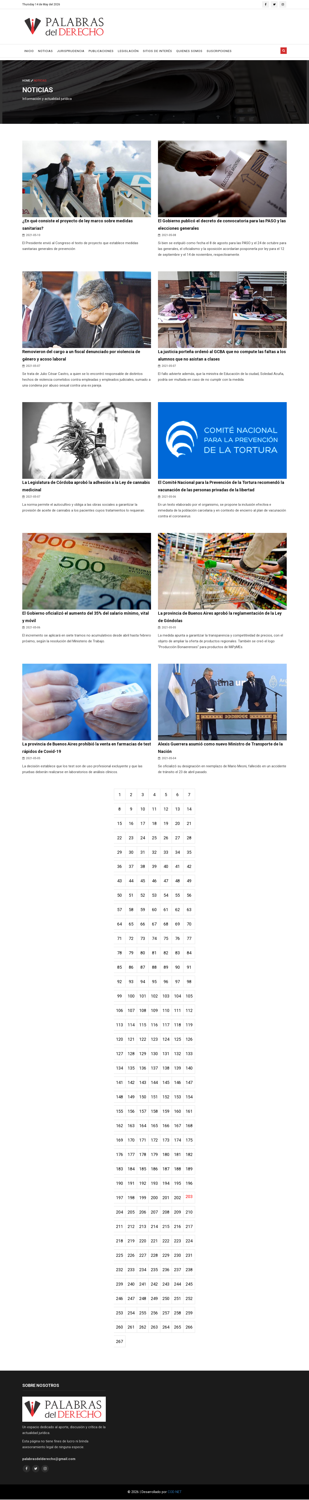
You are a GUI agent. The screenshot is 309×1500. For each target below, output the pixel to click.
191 (131, 1183)
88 (154, 967)
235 (154, 1269)
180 (166, 1154)
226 (131, 1255)
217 (189, 1226)
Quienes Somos (189, 51)
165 (154, 1125)
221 (154, 1241)
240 (131, 1284)
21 (189, 823)
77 (189, 938)
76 (177, 938)
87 (143, 967)
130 (154, 1053)
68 (166, 924)
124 (166, 1039)
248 (142, 1298)
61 (166, 909)
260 (119, 1327)
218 (119, 1241)
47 (166, 881)
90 (177, 967)
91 (189, 967)
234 (142, 1269)
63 (189, 909)
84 (189, 953)
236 (166, 1269)
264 (166, 1327)
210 (189, 1212)
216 (177, 1226)
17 (143, 823)
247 (131, 1298)
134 (119, 1068)
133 (189, 1053)
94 (143, 981)
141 (119, 1082)
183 (119, 1169)
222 (166, 1241)
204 (119, 1212)
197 (119, 1197)
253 (119, 1313)
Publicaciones (101, 51)
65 (131, 924)
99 (119, 996)
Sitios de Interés (157, 51)
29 (119, 852)
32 (154, 852)
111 (177, 1010)
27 (177, 837)
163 (131, 1125)
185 (142, 1169)
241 (142, 1284)
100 (131, 996)
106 (119, 1010)
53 (154, 895)
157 (142, 1111)
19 (166, 823)
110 (166, 1010)
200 (154, 1197)
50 (119, 895)
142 (131, 1082)
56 (189, 895)
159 (166, 1111)
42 (189, 866)
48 (177, 881)
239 (119, 1284)
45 (143, 881)
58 (131, 909)
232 (119, 1269)
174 (177, 1140)
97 (177, 981)
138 (166, 1068)
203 (189, 1196)
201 (166, 1197)
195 (177, 1183)
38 (143, 866)
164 (142, 1125)
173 (166, 1140)
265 (177, 1327)
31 (143, 852)
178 (142, 1154)
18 (154, 823)
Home (28, 80)
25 (154, 837)
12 (166, 809)
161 (189, 1111)
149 (131, 1097)
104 (177, 996)
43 (119, 881)
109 (154, 1010)
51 (131, 895)
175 (189, 1140)
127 (119, 1053)
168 (189, 1125)
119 (189, 1025)
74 (154, 938)
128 (131, 1053)
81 (154, 953)
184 (131, 1169)
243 (166, 1284)
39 (154, 866)
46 (154, 881)
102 (154, 996)
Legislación (128, 51)
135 (131, 1068)
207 (154, 1212)
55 (177, 895)
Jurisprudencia (70, 51)
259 (189, 1313)
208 (166, 1212)
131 (166, 1053)
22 (119, 837)
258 (177, 1313)
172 (154, 1140)
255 (142, 1313)
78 (119, 953)
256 (154, 1313)
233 (131, 1269)
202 (177, 1197)
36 (119, 866)
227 (142, 1255)
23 (131, 837)
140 (189, 1068)
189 (189, 1169)
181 (177, 1154)
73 (143, 938)
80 (143, 953)
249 (154, 1298)
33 (166, 852)
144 (154, 1082)
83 (177, 953)
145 (166, 1082)
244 (177, 1284)
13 (177, 809)
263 (154, 1327)
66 (143, 924)
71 (119, 938)
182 (189, 1154)
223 (177, 1241)
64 (119, 924)
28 (189, 837)
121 (131, 1039)
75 (166, 938)
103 (166, 996)
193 (154, 1183)
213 (142, 1226)
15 (119, 823)
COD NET (175, 1492)
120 (119, 1039)
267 (119, 1341)
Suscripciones (219, 51)
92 (119, 981)
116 (154, 1025)
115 (142, 1025)
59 (143, 909)
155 (119, 1111)
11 (154, 809)
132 (177, 1053)
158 (154, 1111)
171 (142, 1140)
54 (166, 895)
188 (177, 1169)
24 (143, 837)
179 (154, 1154)
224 (189, 1241)
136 (142, 1068)
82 (166, 953)
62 (177, 909)
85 (119, 967)
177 (131, 1154)
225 (119, 1255)
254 (131, 1313)
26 (166, 837)
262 (142, 1327)
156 (131, 1111)
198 (131, 1197)
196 (189, 1183)
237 (177, 1269)
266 (189, 1327)
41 (177, 866)
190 (119, 1183)
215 (166, 1226)
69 (177, 924)
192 (142, 1183)
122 (142, 1039)
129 (142, 1053)
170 (131, 1140)
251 (177, 1298)
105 (189, 996)
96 (166, 981)
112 (189, 1010)
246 (119, 1298)
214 (154, 1226)
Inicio (29, 51)
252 (189, 1298)
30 (131, 852)
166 (166, 1125)
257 (166, 1313)
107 (131, 1010)
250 (166, 1298)
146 (177, 1082)
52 (143, 895)
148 (119, 1097)
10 (143, 809)
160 (177, 1111)
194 (166, 1183)
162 (119, 1125)
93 (131, 981)
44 (131, 881)
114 (131, 1025)
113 (119, 1025)
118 (177, 1025)
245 (189, 1284)
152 (166, 1097)
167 (177, 1125)
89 (166, 967)
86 (131, 967)
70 (189, 924)
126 (189, 1039)
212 (131, 1226)
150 (142, 1097)
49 (189, 881)
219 (131, 1241)
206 (142, 1212)
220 (142, 1241)
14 (189, 809)
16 (131, 823)
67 (154, 924)
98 (189, 981)
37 (131, 866)
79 (131, 953)
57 (119, 909)
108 (142, 1010)
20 (177, 823)
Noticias (45, 51)
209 (177, 1212)
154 (189, 1097)
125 (177, 1039)
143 (142, 1082)
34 (177, 852)
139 (177, 1068)
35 (189, 852)
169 (119, 1140)
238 (189, 1269)
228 (154, 1255)
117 (166, 1025)
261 (131, 1327)
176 (119, 1154)
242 (154, 1284)
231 (189, 1255)
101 (142, 996)
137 (154, 1068)
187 (166, 1169)
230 (177, 1255)
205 (131, 1212)
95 (154, 981)
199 (142, 1197)
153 (177, 1097)
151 (154, 1097)
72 (131, 938)
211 (119, 1226)
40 (166, 866)
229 (166, 1255)
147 (189, 1082)
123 (154, 1039)
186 (154, 1169)
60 (154, 909)
